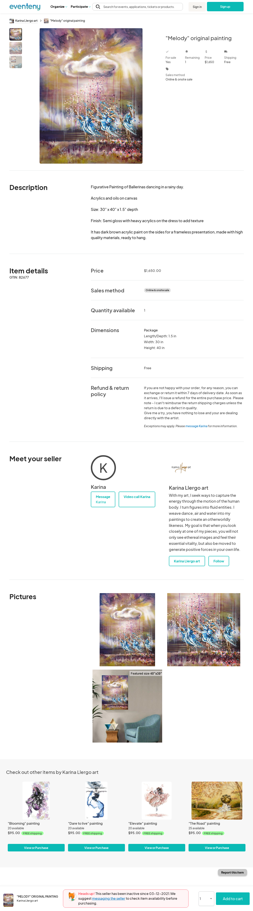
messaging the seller (108, 898)
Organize (58, 6)
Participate (80, 6)
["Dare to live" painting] (96, 800)
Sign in (197, 7)
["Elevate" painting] (156, 800)
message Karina (196, 426)
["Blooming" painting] (36, 800)
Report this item (232, 872)
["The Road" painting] (217, 800)
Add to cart (233, 898)
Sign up (225, 6)
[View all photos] (91, 96)
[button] (58, 6)
